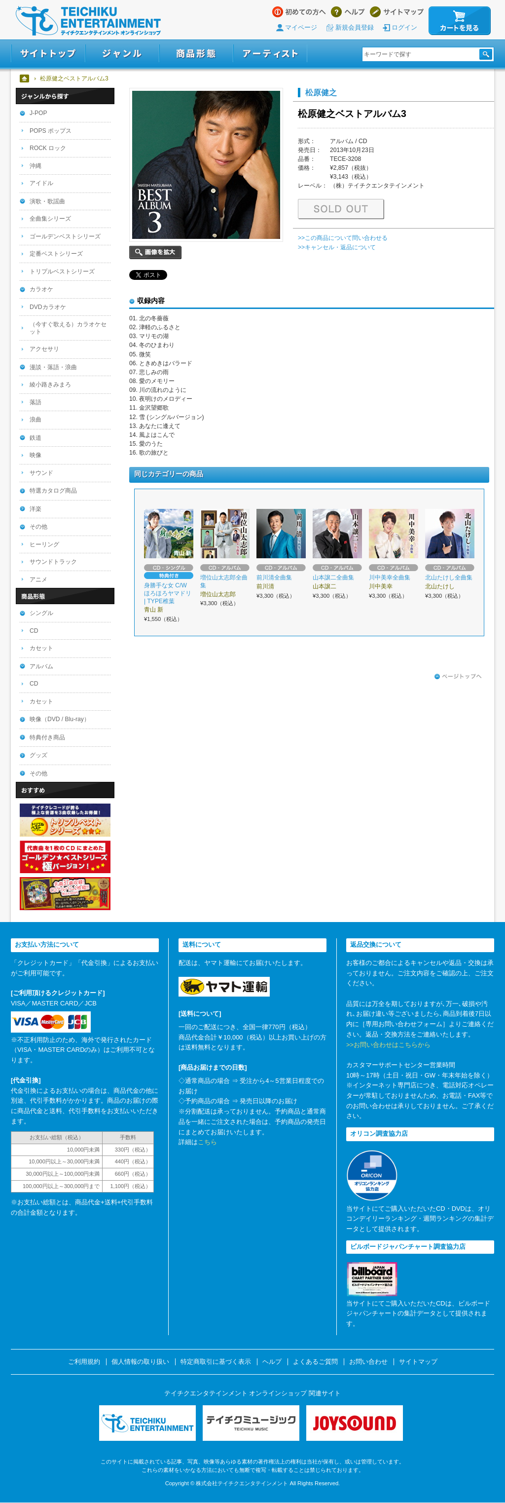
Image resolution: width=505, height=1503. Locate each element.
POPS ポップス (51, 130)
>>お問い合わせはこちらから (388, 1044)
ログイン (404, 27)
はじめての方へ (299, 11)
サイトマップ (397, 11)
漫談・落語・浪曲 (53, 367)
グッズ (38, 755)
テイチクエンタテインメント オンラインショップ (88, 21)
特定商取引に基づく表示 (215, 1361)
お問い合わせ (368, 1361)
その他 (38, 526)
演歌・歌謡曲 (47, 201)
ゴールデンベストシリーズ (65, 236)
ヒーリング (44, 544)
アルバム (41, 666)
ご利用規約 (84, 1361)
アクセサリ (44, 349)
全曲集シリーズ (50, 218)
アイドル (41, 183)
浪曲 (35, 419)
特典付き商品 (47, 737)
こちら (207, 1142)
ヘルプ (348, 11)
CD (34, 630)
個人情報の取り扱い (140, 1361)
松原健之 (321, 92)
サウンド (41, 472)
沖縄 (35, 165)
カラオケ (41, 289)
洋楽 (35, 508)
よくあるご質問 (315, 1361)
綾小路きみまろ (50, 384)
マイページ (301, 27)
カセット (41, 648)
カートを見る (460, 20)
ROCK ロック (48, 148)
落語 (35, 402)
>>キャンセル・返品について (337, 247)
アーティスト (270, 53)
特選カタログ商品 (53, 490)
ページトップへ (458, 677)
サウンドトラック (53, 561)
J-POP (38, 113)
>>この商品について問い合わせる (343, 237)
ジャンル (122, 53)
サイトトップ (48, 53)
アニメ (38, 579)
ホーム (25, 78)
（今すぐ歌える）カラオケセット (68, 328)
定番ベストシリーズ (56, 253)
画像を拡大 (155, 252)
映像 (35, 455)
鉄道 (35, 437)
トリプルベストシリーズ (62, 271)
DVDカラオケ (48, 307)
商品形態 (196, 53)
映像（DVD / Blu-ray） (60, 719)
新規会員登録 (354, 27)
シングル (41, 613)
